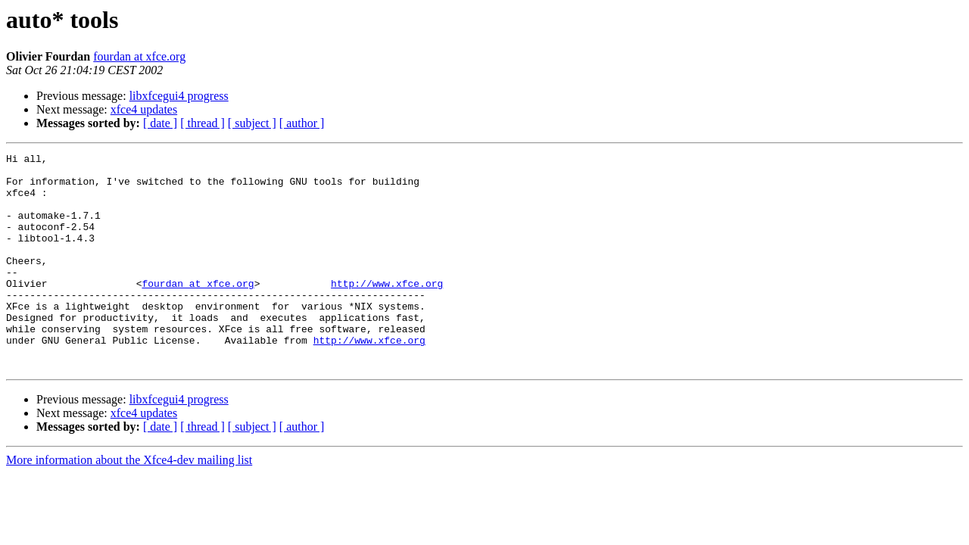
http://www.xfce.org (387, 310)
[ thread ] (202, 123)
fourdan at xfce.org (139, 56)
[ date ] (160, 123)
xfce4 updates (144, 109)
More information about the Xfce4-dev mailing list (129, 503)
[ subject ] (252, 123)
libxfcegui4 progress (179, 95)
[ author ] (302, 123)
